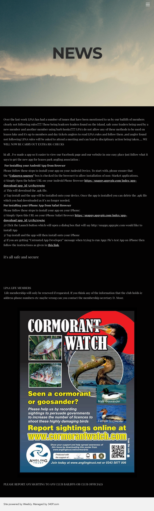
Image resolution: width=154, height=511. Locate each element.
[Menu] (147, 4)
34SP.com (53, 504)
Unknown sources (21, 175)
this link (53, 245)
